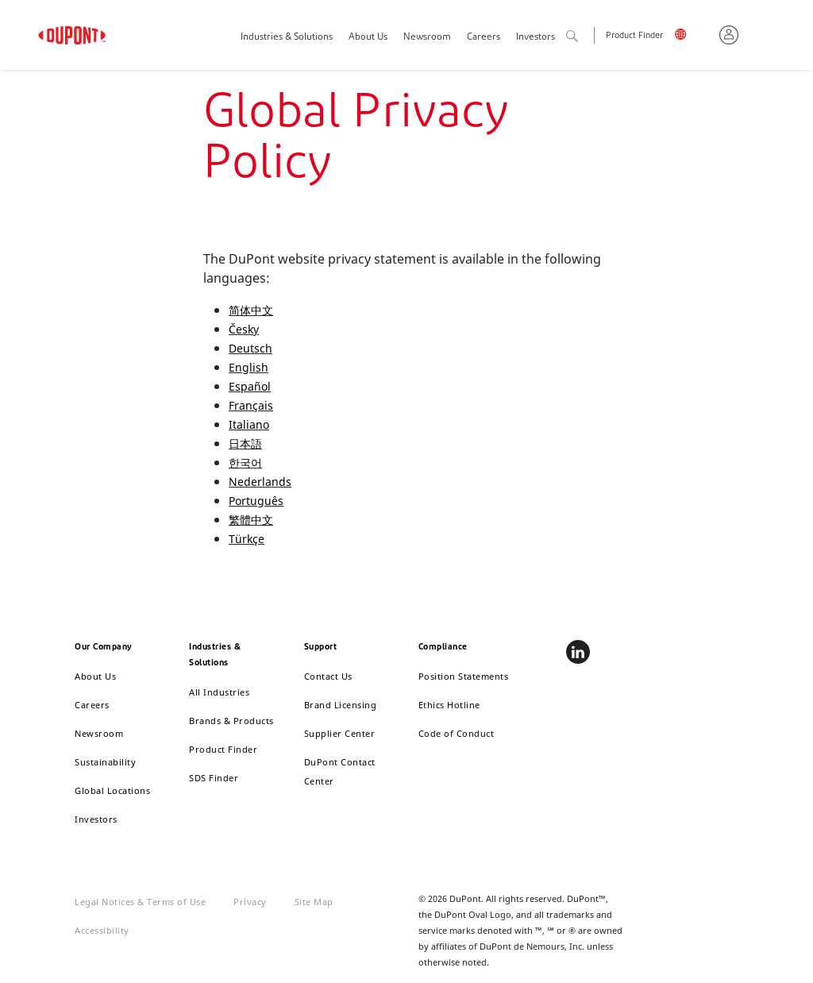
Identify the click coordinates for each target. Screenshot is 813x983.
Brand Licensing (340, 705)
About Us (368, 37)
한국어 (245, 462)
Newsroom (427, 37)
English (691, 37)
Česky (244, 329)
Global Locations (112, 790)
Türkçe (246, 538)
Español (250, 386)
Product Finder (634, 36)
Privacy (250, 902)
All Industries (219, 692)
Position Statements (463, 676)
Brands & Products (231, 721)
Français (251, 405)
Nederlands (260, 481)
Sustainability (105, 762)
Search (589, 37)
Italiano (249, 424)
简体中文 (251, 310)
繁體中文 (251, 519)
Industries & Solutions (287, 37)
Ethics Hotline (449, 705)
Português (256, 500)
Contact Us (328, 676)
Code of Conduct (456, 733)
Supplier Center (340, 733)
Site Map (314, 902)
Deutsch (250, 348)
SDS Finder (213, 778)
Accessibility (102, 930)
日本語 (245, 443)
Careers (483, 37)
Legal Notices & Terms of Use (140, 902)
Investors (96, 819)
